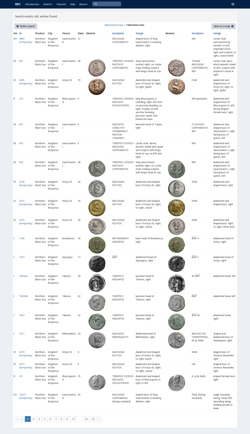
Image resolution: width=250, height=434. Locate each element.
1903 (22, 315)
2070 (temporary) (25, 183)
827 (21, 124)
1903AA (23, 276)
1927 (22, 257)
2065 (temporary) (25, 81)
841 (21, 61)
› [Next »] (99, 419)
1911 (22, 333)
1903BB (23, 296)
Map (72, 4)
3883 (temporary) (25, 40)
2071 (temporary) (25, 202)
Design (139, 33)
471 (21, 376)
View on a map (223, 26)
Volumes (61, 4)
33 (93, 419)
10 (73, 419)
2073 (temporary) (25, 353)
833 (21, 143)
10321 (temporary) (25, 396)
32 (86, 419)
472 (21, 98)
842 (21, 162)
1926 (22, 238)
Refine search (26, 26)
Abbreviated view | (114, 25)
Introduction (32, 4)
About (83, 4)
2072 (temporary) (25, 221)
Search (47, 4)
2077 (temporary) (25, 365)
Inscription (118, 33)
